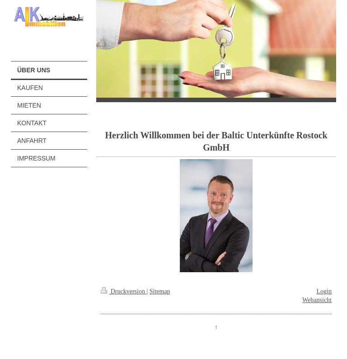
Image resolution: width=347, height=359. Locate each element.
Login (324, 291)
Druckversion (123, 291)
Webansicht (317, 300)
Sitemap (160, 291)
